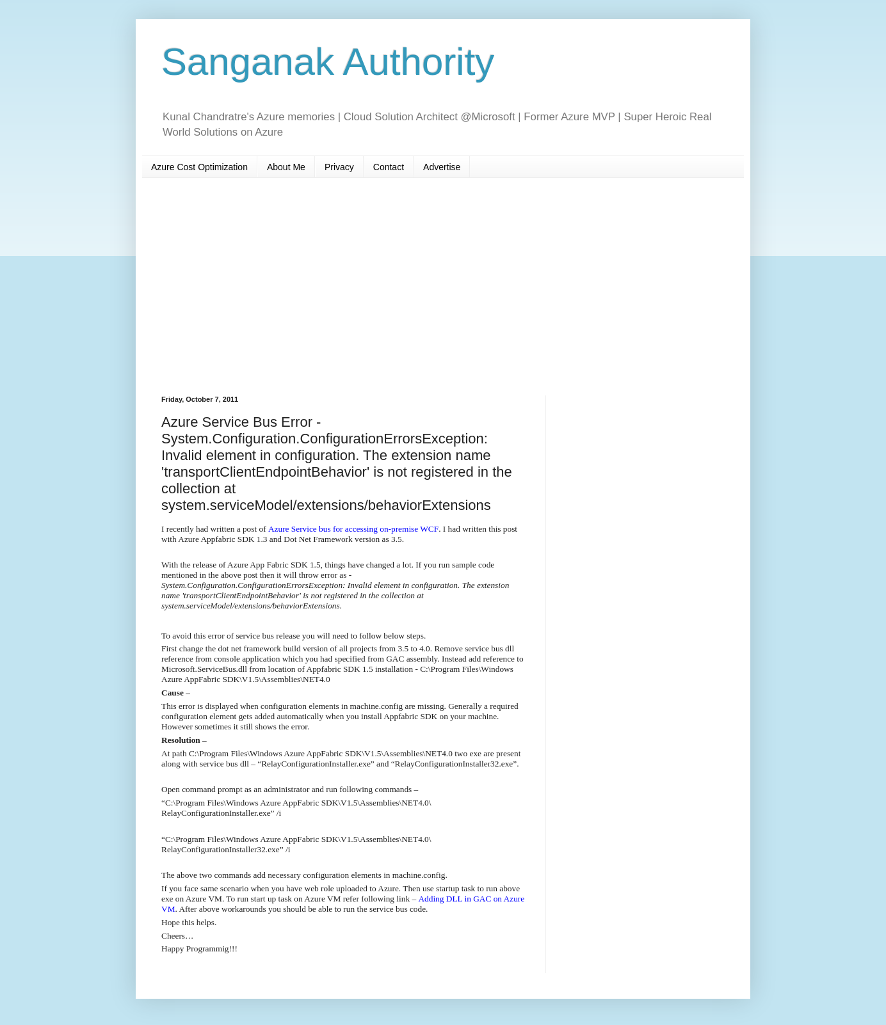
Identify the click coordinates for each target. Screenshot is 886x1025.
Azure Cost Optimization (199, 167)
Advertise (441, 167)
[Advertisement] (443, 286)
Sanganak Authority (327, 61)
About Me (286, 167)
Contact (388, 167)
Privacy (339, 167)
